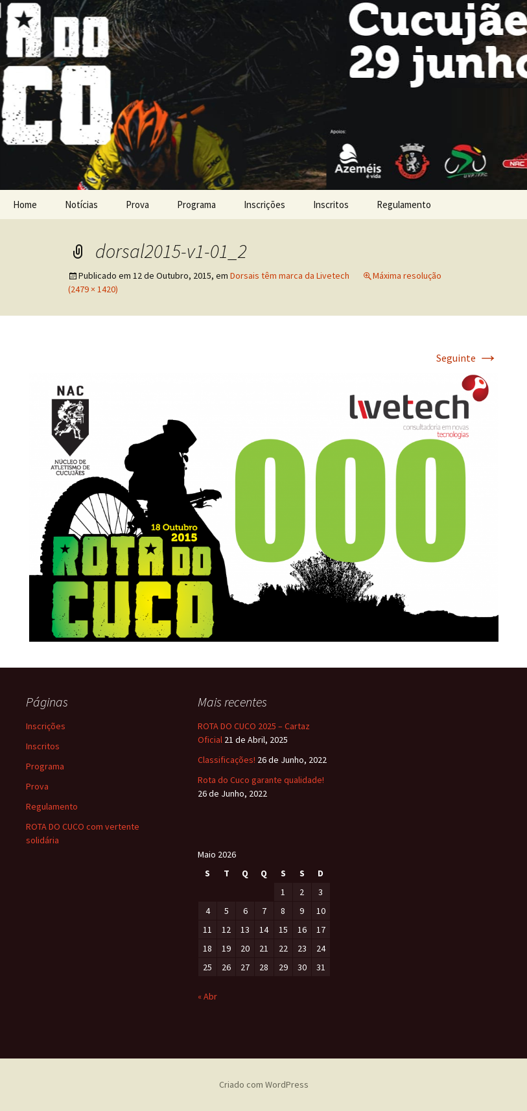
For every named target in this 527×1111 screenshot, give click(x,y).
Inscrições (264, 204)
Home (25, 204)
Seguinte (467, 357)
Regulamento (404, 204)
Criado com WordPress (264, 1084)
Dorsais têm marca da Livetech (289, 275)
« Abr (207, 996)
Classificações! (226, 760)
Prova (137, 204)
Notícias (81, 204)
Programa (196, 204)
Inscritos (331, 204)
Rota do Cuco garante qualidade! (261, 780)
